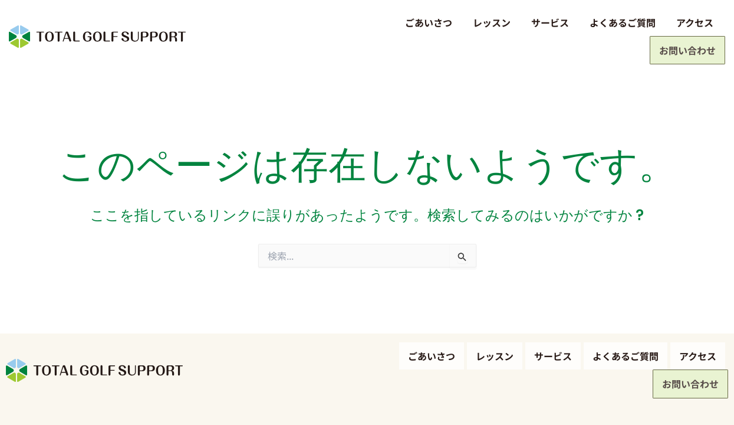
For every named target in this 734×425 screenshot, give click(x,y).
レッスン (414, 22)
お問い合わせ (686, 24)
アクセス (617, 22)
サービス (472, 22)
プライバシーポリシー (41, 406)
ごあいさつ (350, 22)
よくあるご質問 (545, 22)
